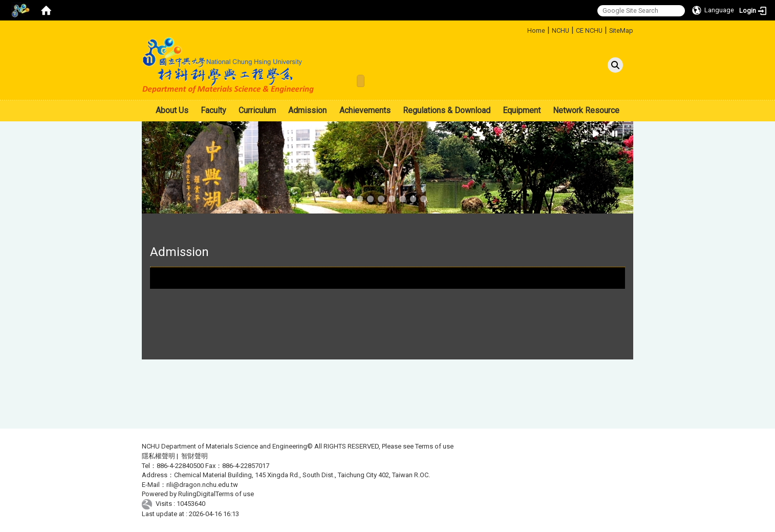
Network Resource (586, 110)
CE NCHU (589, 30)
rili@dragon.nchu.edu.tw (202, 484)
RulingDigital (197, 494)
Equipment (522, 110)
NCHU (560, 30)
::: (523, 29)
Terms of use (434, 446)
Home (536, 30)
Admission (307, 110)
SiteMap (621, 30)
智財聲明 (194, 456)
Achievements (365, 110)
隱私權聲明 (158, 456)
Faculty (213, 110)
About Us (172, 110)
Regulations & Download (446, 110)
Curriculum (257, 110)
